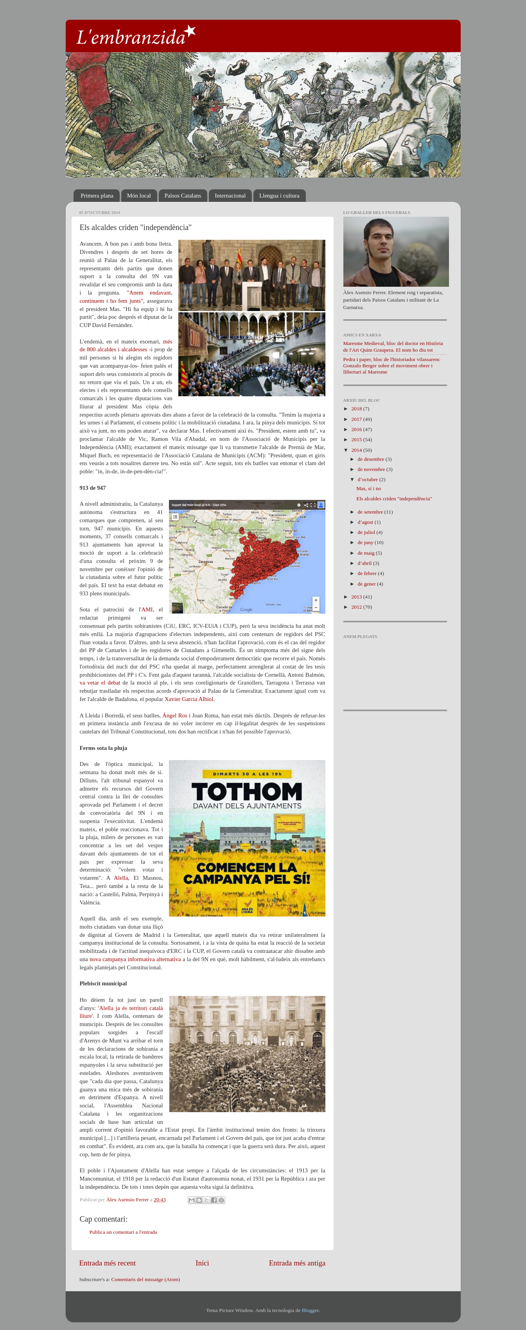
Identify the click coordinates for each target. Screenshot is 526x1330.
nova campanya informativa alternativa (135, 959)
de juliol (367, 532)
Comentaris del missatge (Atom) (145, 1279)
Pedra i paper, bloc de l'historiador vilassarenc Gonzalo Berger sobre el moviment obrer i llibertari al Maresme (391, 365)
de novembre (372, 469)
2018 (357, 409)
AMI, (148, 609)
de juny (366, 542)
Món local (139, 195)
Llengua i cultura (279, 195)
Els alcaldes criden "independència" (394, 498)
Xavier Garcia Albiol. (190, 699)
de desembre (372, 459)
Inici (202, 1263)
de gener (367, 584)
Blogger (310, 1310)
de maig (367, 553)
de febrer (368, 573)
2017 (357, 419)
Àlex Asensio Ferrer (128, 1199)
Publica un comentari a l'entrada (123, 1232)
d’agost (366, 522)
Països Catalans (183, 195)
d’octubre (368, 479)
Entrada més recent (107, 1263)
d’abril (365, 563)
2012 (357, 607)
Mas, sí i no (368, 488)
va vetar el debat (100, 682)
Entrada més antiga (297, 1263)
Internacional (230, 195)
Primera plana (97, 195)
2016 (357, 429)
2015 (357, 439)
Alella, (121, 878)
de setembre (371, 512)
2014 (357, 450)
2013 (357, 597)
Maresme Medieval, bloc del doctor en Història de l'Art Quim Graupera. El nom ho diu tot (393, 346)
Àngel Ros (174, 715)
